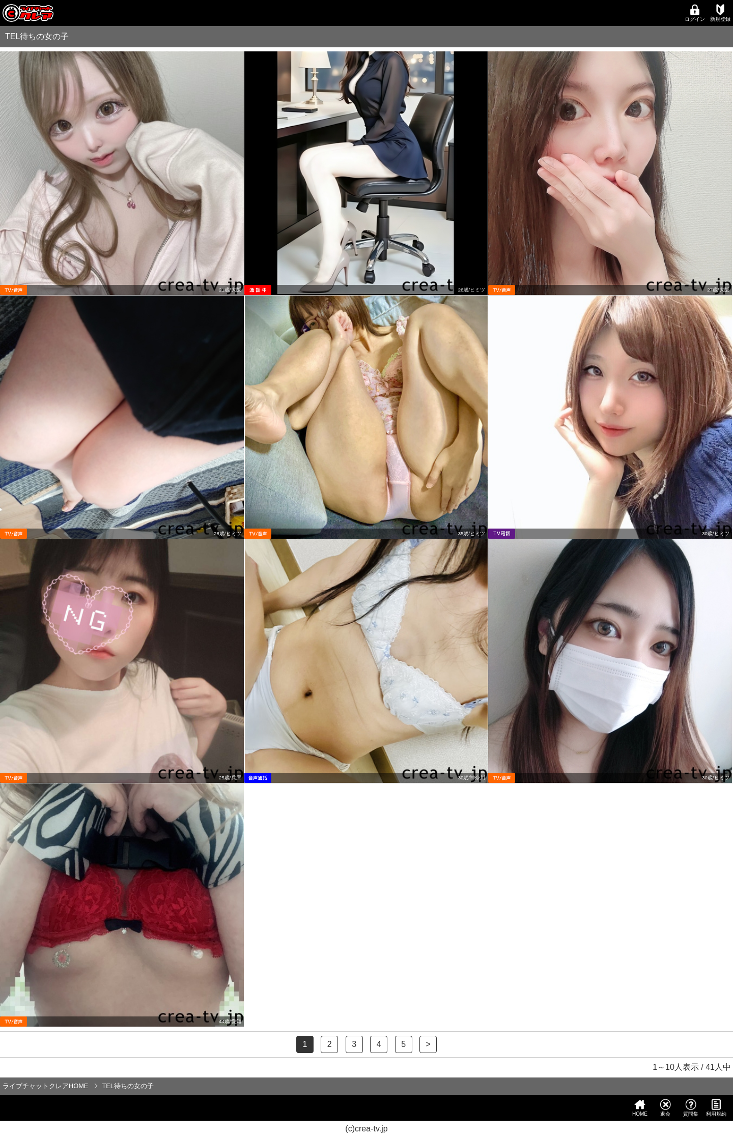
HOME (639, 1108)
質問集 (690, 1108)
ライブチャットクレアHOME (45, 1086)
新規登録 (720, 13)
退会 (665, 1108)
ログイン (695, 13)
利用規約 (716, 1108)
